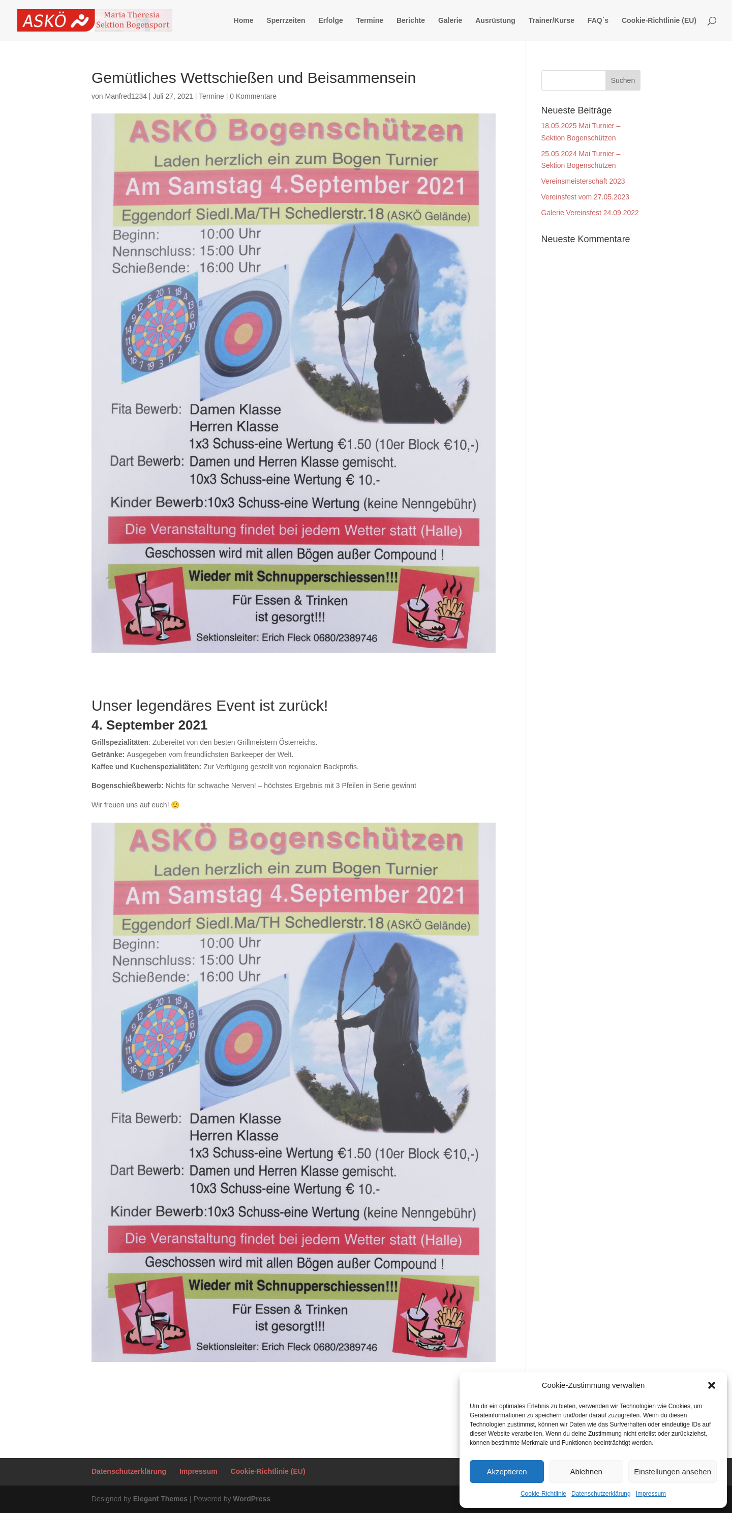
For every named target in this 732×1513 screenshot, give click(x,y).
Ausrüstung (495, 20)
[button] (712, 1385)
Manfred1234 (126, 96)
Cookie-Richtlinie (543, 1493)
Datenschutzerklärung (601, 1493)
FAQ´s (598, 20)
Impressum (651, 1493)
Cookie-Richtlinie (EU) (659, 20)
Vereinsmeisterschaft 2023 (583, 181)
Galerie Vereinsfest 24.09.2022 (590, 213)
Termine (369, 20)
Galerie (450, 20)
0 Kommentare (253, 96)
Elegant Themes (160, 1499)
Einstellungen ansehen (672, 1471)
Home (244, 20)
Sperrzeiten (285, 20)
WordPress (251, 1499)
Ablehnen (586, 1471)
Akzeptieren (506, 1471)
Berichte (410, 20)
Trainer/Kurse (551, 20)
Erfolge (331, 20)
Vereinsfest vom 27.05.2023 (585, 197)
